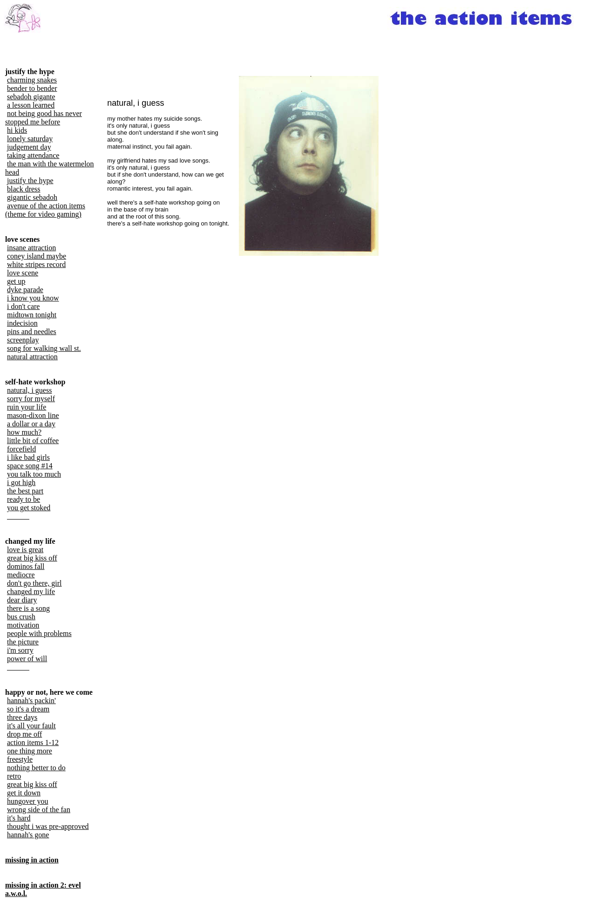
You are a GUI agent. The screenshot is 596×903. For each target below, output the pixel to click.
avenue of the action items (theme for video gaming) (45, 210)
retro (14, 776)
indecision (22, 323)
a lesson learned (30, 105)
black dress (24, 189)
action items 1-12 (33, 742)
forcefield (21, 449)
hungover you (27, 801)
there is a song (28, 608)
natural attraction (32, 357)
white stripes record (36, 264)
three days (22, 717)
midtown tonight (31, 315)
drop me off (24, 734)
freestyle (20, 759)
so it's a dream (28, 709)
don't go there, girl (34, 583)
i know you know (33, 298)
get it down (24, 793)
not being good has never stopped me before (43, 117)
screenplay (23, 340)
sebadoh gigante (31, 97)
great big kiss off (32, 558)
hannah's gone (28, 835)
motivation (23, 625)
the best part (25, 491)
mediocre (21, 575)
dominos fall (25, 566)
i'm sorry (20, 650)
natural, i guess (29, 390)
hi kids (17, 130)
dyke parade (25, 290)
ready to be (23, 499)
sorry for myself (31, 399)
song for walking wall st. (44, 348)
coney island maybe (36, 256)
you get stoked (28, 508)
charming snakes (32, 80)
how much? (24, 432)
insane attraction (31, 248)
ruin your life (26, 407)
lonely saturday (30, 139)
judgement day (29, 147)
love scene (22, 273)
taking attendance (33, 155)
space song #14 (30, 466)
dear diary (22, 600)
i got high (21, 482)
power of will (27, 659)
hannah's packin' (31, 701)
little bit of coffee (33, 441)
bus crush (21, 617)
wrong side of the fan (38, 810)
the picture (23, 642)
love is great (25, 550)
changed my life (31, 591)
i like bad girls (28, 457)
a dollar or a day (31, 424)
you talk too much (34, 474)
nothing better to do (36, 768)
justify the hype (30, 181)
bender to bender (32, 88)
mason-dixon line (33, 415)
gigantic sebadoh (32, 197)
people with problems (39, 633)
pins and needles (31, 331)
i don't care (23, 306)
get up (16, 281)
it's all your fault (31, 726)
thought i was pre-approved (48, 826)
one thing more (29, 751)
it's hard (18, 818)
